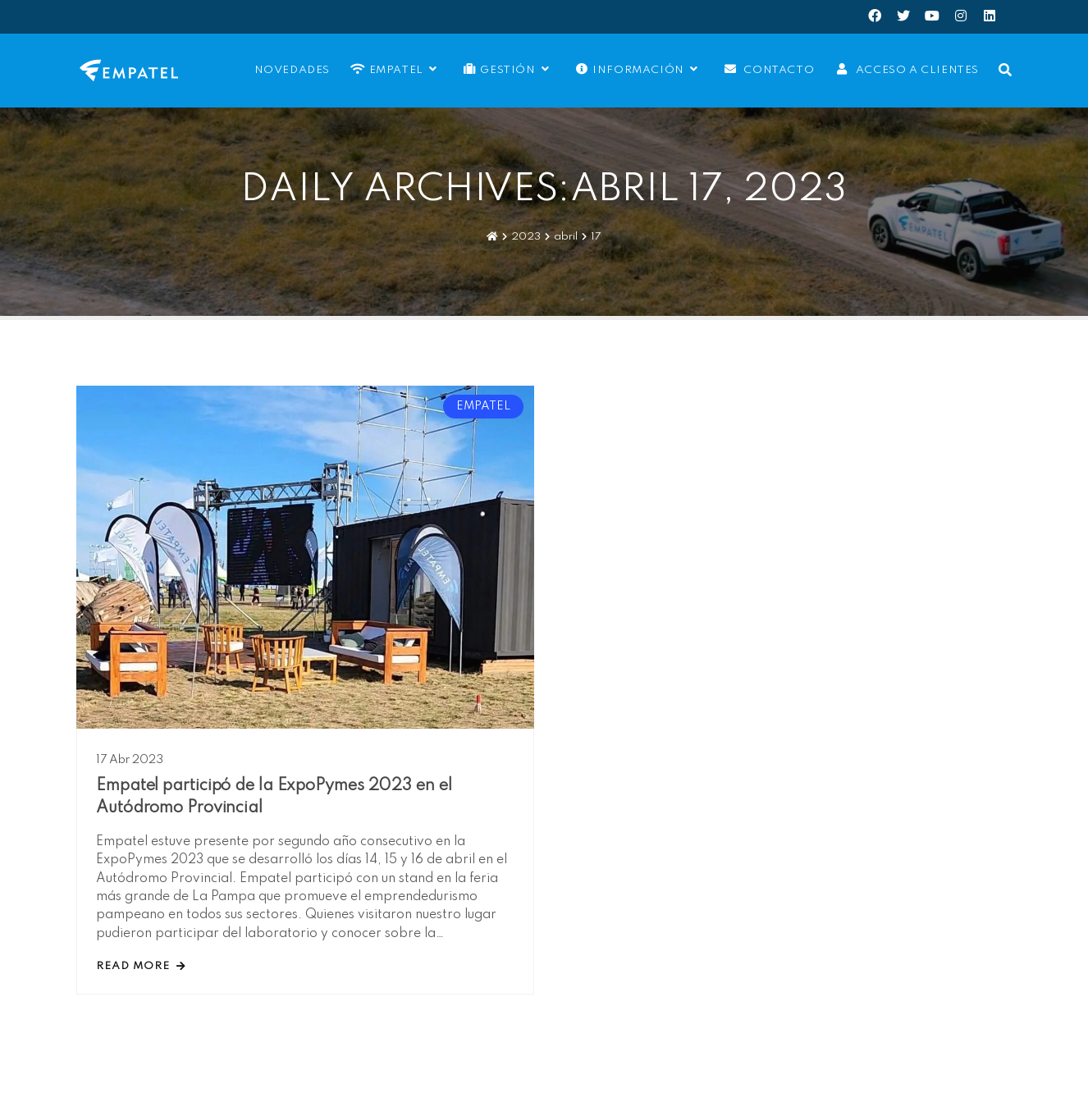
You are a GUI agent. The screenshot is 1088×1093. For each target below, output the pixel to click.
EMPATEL (394, 69)
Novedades (290, 70)
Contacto (767, 69)
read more (141, 967)
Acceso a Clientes (905, 69)
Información (637, 69)
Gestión (506, 69)
